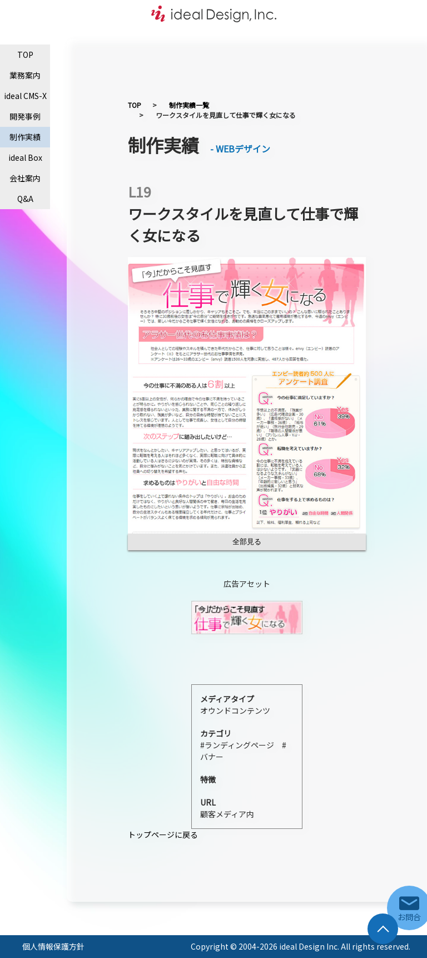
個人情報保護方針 (53, 946)
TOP (25, 54)
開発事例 (25, 116)
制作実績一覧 (189, 105)
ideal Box (25, 157)
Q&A (25, 198)
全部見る (246, 541)
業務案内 (25, 75)
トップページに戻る (163, 834)
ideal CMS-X (25, 95)
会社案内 (25, 178)
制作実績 (25, 136)
